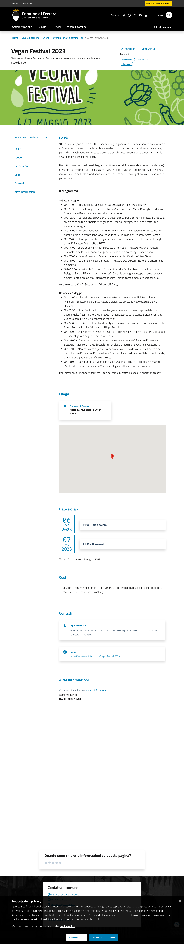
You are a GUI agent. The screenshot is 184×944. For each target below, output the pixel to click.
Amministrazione (22, 27)
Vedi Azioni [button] (146, 49)
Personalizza (76, 937)
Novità (42, 27)
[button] (31, 137)
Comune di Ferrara (79, 406)
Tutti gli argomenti (163, 27)
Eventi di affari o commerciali (68, 38)
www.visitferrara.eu (96, 690)
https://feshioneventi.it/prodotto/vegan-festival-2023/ (95, 656)
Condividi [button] (128, 49)
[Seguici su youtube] (139, 15)
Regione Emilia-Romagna (22, 3)
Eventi (46, 38)
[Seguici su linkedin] (144, 15)
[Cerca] (169, 15)
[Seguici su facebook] (123, 15)
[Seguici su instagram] (128, 15)
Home (15, 38)
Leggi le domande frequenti (63, 894)
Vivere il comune (76, 27)
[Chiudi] (180, 900)
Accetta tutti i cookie (103, 937)
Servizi (57, 27)
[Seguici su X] (133, 15)
